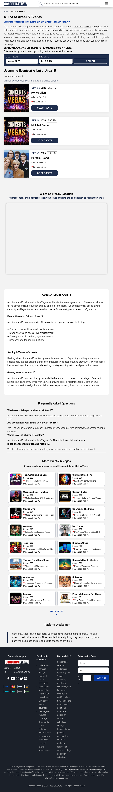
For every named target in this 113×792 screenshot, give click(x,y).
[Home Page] (15, 3)
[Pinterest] (25, 679)
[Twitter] (21, 679)
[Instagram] (17, 679)
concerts (78, 26)
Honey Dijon (38, 92)
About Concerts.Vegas (22, 670)
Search (90, 61)
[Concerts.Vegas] (17, 662)
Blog (46, 786)
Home (6, 11)
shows (87, 26)
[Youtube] (12, 679)
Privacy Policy (56, 786)
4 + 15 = (79, 677)
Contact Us (7, 670)
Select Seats (44, 108)
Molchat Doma (40, 125)
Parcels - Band (40, 157)
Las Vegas (38, 101)
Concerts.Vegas (20, 633)
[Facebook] (8, 679)
